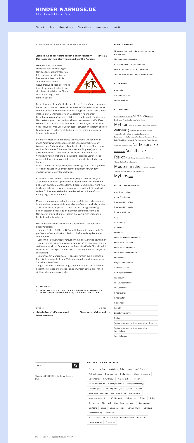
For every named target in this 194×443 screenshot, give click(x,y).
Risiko (152, 398)
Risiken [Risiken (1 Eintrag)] (129, 145)
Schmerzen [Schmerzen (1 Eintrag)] (132, 125)
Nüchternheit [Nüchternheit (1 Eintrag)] (118, 162)
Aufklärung (68, 291)
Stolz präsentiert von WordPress (62, 437)
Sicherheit (81, 293)
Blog (52, 27)
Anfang (102, 369)
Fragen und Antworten (123, 262)
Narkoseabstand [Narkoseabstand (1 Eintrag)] (119, 152)
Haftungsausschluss (123, 272)
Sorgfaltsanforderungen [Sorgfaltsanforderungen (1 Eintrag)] (149, 125)
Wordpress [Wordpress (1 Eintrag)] (129, 116)
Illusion (81, 291)
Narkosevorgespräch (52, 293)
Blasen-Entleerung (142, 374)
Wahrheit (110, 413)
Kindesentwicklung (135, 383)
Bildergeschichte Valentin (125, 207)
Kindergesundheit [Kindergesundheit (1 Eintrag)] (139, 171)
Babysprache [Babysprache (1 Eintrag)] (133, 162)
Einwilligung (108, 379)
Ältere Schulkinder (122, 197)
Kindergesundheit (116, 383)
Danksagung (119, 222)
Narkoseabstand (118, 393)
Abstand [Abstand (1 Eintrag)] (150, 116)
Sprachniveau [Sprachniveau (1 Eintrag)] (118, 137)
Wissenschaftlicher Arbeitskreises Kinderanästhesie (111, 417)
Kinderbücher (120, 293)
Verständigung (134, 408)
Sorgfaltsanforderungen (124, 403)
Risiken (69, 214)
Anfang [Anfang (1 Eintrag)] (125, 162)
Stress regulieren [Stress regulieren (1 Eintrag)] (119, 116)
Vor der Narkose (121, 100)
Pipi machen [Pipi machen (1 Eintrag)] (139, 140)
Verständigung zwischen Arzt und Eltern (131, 69)
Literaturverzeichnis (122, 313)
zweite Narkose (95, 422)
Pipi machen (130, 398)
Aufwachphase (95, 374)
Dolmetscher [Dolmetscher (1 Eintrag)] (144, 134)
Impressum (102, 27)
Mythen (129, 388)
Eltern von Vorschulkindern (125, 252)
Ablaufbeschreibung (122, 192)
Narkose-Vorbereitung (98, 393)
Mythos (139, 388)
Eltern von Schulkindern (124, 247)
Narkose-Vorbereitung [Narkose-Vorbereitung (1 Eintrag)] (137, 120)
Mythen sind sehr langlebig (125, 59)
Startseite (40, 27)
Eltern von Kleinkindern (124, 242)
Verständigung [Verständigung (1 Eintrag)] (130, 158)
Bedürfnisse (125, 374)
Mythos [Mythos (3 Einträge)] (121, 175)
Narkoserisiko (95, 291)
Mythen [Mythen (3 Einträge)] (121, 124)
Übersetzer (110, 422)
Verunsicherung (95, 413)
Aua (130, 369)
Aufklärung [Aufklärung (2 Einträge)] (121, 130)
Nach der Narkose (122, 95)
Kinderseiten (66, 27)
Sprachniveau (144, 403)
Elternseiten (84, 27)
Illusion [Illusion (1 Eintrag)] (123, 171)
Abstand (92, 369)
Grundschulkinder (121, 267)
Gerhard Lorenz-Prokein (74, 45)
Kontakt (116, 27)
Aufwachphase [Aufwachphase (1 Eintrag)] (139, 137)
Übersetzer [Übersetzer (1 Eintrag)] (126, 120)
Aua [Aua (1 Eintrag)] (144, 140)
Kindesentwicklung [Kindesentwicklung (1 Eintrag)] (150, 137)
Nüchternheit (116, 398)
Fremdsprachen (124, 379)
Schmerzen (94, 403)
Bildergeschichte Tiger (124, 202)
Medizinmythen (95, 388)
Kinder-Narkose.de (66, 9)
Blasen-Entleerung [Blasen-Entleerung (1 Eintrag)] (149, 167)
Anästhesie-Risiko (50, 291)
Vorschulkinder (120, 336)
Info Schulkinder (121, 288)
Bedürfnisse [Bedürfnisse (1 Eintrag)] (118, 140)
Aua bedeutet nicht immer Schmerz (129, 64)
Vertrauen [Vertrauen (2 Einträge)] (140, 116)
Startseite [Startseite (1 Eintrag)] (149, 158)
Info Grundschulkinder (123, 283)
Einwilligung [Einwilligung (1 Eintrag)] (118, 120)
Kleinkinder (119, 303)
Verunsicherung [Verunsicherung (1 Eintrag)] (152, 140)
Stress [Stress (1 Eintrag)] (131, 177)
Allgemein (45, 287)
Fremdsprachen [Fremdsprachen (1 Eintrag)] (141, 158)
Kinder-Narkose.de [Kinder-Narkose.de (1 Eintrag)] (128, 140)
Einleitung (118, 232)
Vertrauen (94, 293)
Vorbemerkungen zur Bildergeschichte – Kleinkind (135, 323)
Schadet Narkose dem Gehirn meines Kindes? (134, 74)
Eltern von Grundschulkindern (127, 237)
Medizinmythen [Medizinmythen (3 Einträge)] (128, 166)
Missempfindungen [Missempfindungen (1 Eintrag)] (120, 145)
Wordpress (142, 417)
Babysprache (111, 374)
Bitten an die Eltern (122, 212)
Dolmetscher (94, 379)
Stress (103, 408)
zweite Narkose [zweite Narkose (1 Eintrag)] (129, 137)
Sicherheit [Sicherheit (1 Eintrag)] (117, 171)
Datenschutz (119, 227)
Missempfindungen (113, 388)
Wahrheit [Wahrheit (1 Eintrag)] (130, 171)
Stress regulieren (117, 408)
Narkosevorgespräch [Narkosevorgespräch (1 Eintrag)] (133, 134)
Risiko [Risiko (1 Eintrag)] (139, 125)
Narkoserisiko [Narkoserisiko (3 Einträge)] (145, 144)
